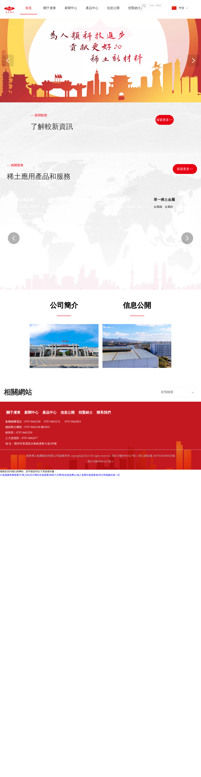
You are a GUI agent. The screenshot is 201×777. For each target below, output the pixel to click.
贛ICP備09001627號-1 (100, 423)
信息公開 (67, 375)
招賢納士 (86, 375)
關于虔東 (13, 375)
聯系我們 (104, 375)
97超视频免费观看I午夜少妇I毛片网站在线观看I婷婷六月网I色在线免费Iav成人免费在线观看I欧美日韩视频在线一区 (60, 437)
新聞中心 (31, 375)
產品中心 (49, 375)
